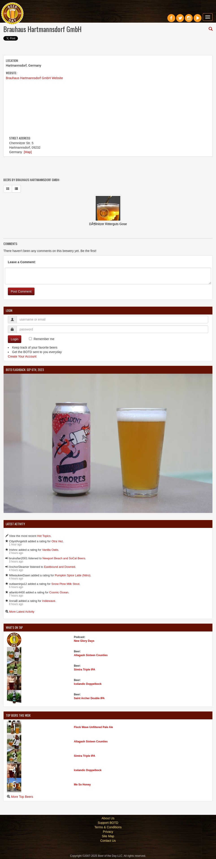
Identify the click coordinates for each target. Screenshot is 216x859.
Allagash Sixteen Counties (91, 655)
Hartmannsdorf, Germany (23, 65)
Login (14, 339)
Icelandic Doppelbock (88, 683)
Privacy (108, 831)
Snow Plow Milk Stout (65, 584)
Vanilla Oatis (50, 549)
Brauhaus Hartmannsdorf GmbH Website (34, 78)
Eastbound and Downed (59, 566)
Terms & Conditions (107, 827)
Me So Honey (82, 784)
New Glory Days (84, 640)
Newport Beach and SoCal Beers (64, 558)
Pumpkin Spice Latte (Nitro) (72, 575)
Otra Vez (57, 541)
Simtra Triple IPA (84, 669)
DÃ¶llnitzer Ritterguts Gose (108, 224)
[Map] (28, 152)
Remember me (44, 339)
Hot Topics (43, 536)
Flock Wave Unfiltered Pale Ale (93, 727)
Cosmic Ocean (58, 592)
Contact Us (108, 840)
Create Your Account (22, 356)
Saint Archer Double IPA (89, 698)
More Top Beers (22, 796)
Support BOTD (108, 822)
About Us (108, 818)
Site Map (108, 836)
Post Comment (21, 291)
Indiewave (48, 601)
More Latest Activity (22, 611)
